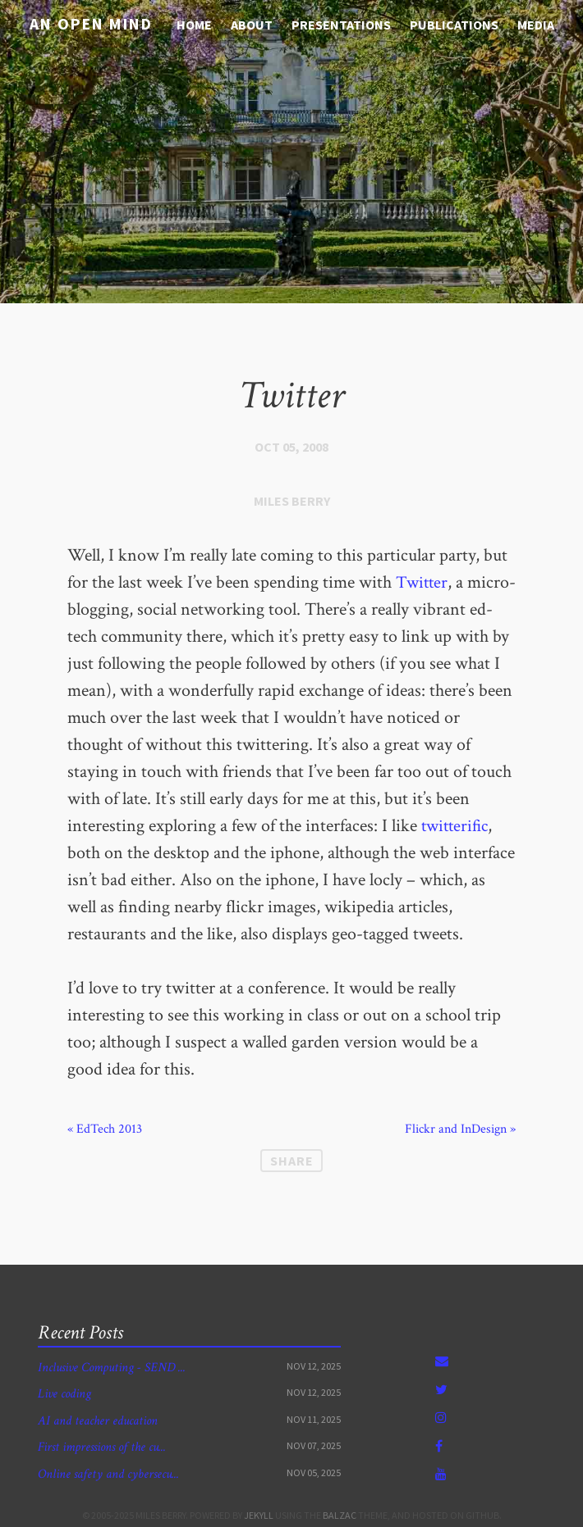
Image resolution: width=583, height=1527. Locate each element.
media (535, 24)
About (252, 24)
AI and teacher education (98, 1420)
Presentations (341, 24)
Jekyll (258, 1515)
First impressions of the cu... (102, 1447)
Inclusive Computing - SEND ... (112, 1367)
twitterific (457, 826)
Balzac (339, 1515)
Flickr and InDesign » (460, 1129)
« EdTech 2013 (104, 1129)
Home (194, 24)
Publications (454, 24)
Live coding (64, 1393)
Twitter (422, 582)
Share (292, 1160)
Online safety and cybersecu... (108, 1474)
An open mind (86, 23)
